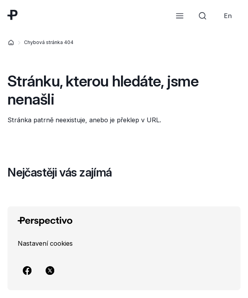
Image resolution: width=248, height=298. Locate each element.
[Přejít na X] (50, 270)
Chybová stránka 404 (48, 42)
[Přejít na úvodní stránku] (12, 15)
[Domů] (11, 42)
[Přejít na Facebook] (27, 270)
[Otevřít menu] (179, 16)
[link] (228, 16)
